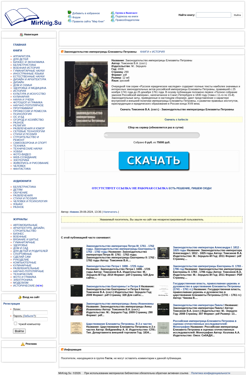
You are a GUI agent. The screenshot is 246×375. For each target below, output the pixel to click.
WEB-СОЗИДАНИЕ (25, 157)
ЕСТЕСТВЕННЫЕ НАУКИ (28, 76)
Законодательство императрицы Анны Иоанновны (120, 303)
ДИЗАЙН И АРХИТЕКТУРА (29, 79)
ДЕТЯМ (17, 189)
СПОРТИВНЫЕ (22, 253)
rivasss (74, 211)
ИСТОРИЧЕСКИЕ (24, 285)
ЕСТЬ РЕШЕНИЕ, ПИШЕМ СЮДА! (190, 188)
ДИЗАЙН (18, 82)
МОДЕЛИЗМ (20, 282)
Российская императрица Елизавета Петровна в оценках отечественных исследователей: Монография (204, 323)
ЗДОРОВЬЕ (20, 245)
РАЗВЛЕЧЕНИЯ (23, 195)
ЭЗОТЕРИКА (21, 160)
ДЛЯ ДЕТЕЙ (20, 59)
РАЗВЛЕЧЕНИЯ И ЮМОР (29, 128)
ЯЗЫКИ (18, 204)
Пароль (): (24, 315)
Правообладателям (125, 20)
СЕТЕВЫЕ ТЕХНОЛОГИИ (29, 131)
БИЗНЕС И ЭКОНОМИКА (28, 62)
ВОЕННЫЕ (20, 236)
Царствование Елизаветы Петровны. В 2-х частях (119, 323)
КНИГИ (144, 51)
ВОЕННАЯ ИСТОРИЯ (26, 67)
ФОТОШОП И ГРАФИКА (28, 102)
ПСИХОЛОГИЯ (22, 113)
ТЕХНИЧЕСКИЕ (23, 274)
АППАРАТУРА (21, 56)
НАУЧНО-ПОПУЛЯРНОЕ (28, 105)
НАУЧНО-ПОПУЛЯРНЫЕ (28, 271)
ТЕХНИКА (19, 145)
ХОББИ (17, 151)
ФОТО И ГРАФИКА (24, 276)
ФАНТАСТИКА (22, 168)
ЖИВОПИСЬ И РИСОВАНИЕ (31, 163)
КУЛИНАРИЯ (21, 96)
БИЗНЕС (18, 233)
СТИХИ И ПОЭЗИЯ (25, 134)
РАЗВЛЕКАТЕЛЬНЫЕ (26, 268)
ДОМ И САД (20, 248)
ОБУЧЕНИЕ (20, 192)
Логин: (17, 309)
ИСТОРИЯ (19, 90)
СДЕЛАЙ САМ (22, 256)
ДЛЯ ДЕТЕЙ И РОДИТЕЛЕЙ (30, 251)
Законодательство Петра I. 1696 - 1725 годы (114, 266)
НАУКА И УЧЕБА (23, 99)
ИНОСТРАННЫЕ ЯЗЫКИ (28, 73)
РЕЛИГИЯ (19, 125)
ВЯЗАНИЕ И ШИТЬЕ (25, 239)
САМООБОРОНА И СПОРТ (30, 142)
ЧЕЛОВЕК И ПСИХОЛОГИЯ (30, 201)
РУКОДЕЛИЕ (21, 259)
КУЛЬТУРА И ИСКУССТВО (29, 93)
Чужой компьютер (29, 324)
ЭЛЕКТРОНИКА (22, 279)
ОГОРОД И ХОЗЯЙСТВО (28, 119)
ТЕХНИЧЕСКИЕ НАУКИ (27, 148)
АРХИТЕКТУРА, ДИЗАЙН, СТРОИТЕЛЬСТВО (29, 229)
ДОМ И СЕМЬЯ (22, 85)
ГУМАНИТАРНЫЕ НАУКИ (29, 70)
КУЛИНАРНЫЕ (22, 265)
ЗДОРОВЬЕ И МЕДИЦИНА (29, 88)
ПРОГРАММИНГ (23, 108)
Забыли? (29, 315)
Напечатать (110, 211)
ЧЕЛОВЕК (19, 165)
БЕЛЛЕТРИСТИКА (24, 64)
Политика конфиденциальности (210, 373)
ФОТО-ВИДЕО (22, 154)
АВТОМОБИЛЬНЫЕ (25, 225)
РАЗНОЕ (18, 122)
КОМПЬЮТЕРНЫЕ (24, 262)
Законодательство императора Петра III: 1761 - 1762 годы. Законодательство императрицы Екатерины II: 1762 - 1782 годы (121, 248)
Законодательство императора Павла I (198, 305)
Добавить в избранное (86, 13)
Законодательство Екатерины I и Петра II (113, 286)
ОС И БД (18, 116)
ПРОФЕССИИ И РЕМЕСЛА (29, 111)
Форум (76, 17)
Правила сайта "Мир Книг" (88, 21)
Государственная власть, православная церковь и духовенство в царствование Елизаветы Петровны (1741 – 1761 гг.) (206, 286)
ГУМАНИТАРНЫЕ (24, 242)
